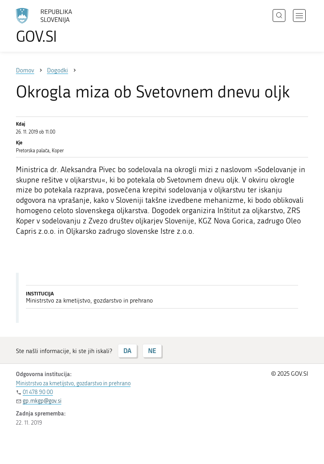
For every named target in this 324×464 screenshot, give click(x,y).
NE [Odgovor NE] (152, 350)
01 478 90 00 (38, 392)
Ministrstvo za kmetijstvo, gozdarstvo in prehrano (73, 383)
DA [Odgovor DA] (127, 350)
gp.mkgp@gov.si (42, 401)
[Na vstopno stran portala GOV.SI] (56, 26)
